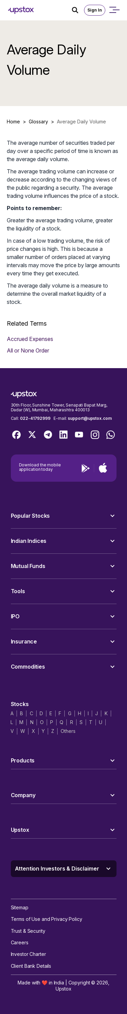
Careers (19, 942)
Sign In (94, 10)
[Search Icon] (78, 10)
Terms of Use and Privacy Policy (46, 919)
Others (68, 731)
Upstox (63, 989)
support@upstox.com (89, 418)
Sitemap (19, 907)
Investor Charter (28, 954)
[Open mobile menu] (114, 10)
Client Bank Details (31, 966)
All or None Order (28, 350)
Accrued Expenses (30, 339)
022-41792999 (35, 418)
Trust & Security (28, 931)
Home (13, 121)
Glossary (38, 121)
